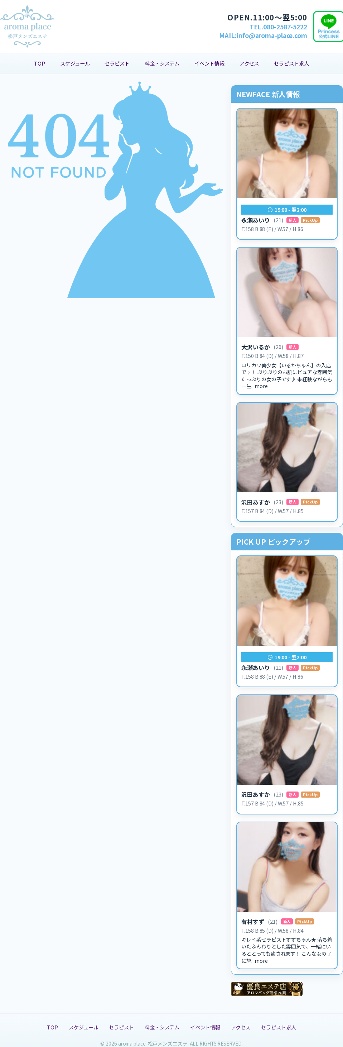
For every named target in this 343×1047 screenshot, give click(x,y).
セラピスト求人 (291, 63)
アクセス (249, 63)
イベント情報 (209, 63)
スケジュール (75, 63)
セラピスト (117, 63)
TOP (39, 63)
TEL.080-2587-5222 (278, 26)
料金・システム (162, 63)
